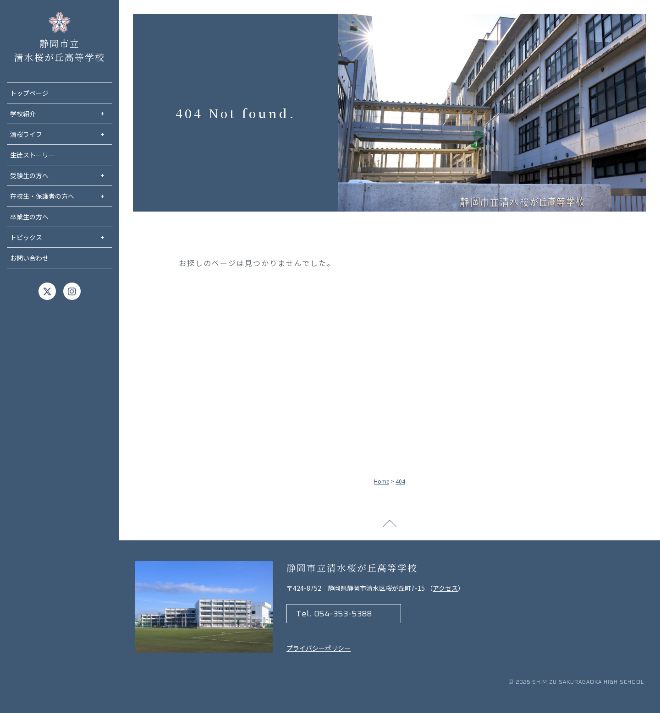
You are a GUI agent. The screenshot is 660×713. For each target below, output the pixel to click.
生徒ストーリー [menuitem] (32, 154)
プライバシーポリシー (318, 648)
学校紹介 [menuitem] (61, 113)
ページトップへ (389, 526)
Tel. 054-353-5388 (334, 614)
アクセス (445, 588)
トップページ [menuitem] (29, 93)
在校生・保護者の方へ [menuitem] (61, 196)
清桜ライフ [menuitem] (61, 134)
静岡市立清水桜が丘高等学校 (59, 24)
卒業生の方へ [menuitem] (29, 216)
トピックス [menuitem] (61, 237)
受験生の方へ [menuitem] (61, 175)
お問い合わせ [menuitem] (29, 257)
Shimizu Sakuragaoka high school (588, 682)
